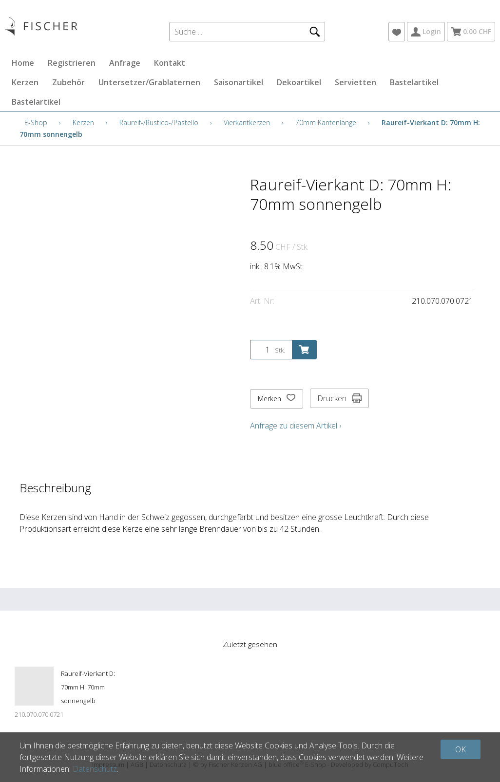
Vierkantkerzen (247, 122)
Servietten (355, 82)
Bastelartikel (414, 82)
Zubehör (68, 82)
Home (23, 62)
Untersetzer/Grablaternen (149, 82)
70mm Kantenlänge (325, 122)
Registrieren (72, 62)
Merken (276, 399)
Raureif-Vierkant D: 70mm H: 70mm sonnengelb (88, 687)
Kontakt (169, 62)
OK (460, 749)
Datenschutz (95, 768)
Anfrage (124, 62)
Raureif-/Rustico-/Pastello (158, 122)
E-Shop (35, 122)
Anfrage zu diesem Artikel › (295, 425)
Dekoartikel (299, 82)
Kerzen (25, 82)
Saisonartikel (238, 82)
